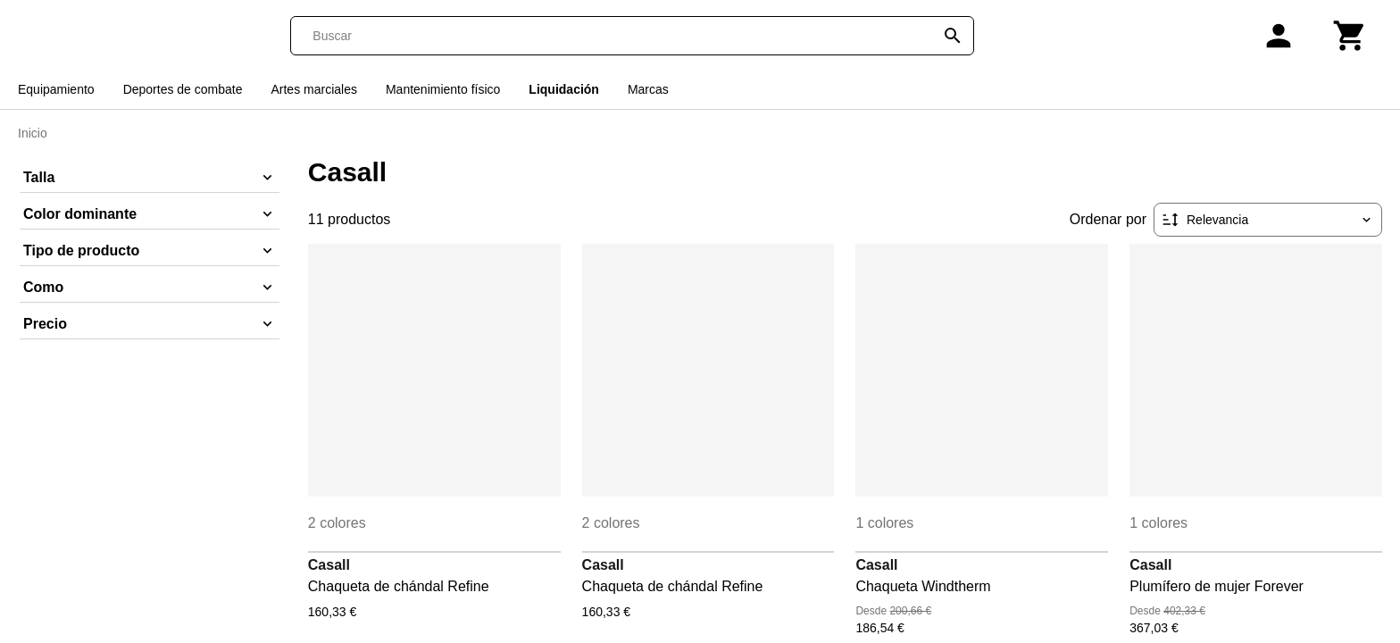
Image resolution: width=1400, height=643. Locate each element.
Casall (329, 564)
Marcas (648, 89)
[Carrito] (1350, 36)
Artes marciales (313, 89)
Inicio (32, 133)
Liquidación (564, 89)
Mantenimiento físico (443, 89)
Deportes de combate (183, 89)
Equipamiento (56, 89)
